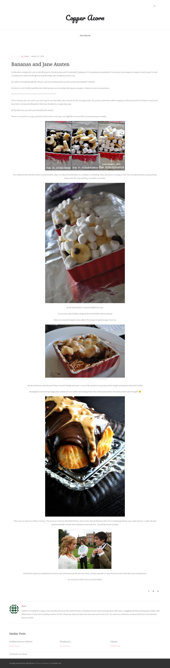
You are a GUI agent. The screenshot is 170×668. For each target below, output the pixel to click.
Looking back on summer (21, 641)
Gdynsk (113, 641)
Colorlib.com (56, 663)
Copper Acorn (85, 17)
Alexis (26, 56)
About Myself (85, 35)
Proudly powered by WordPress (22, 663)
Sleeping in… (66, 641)
